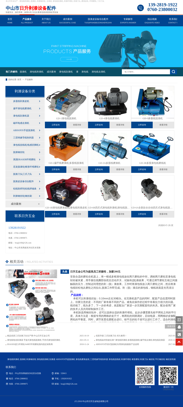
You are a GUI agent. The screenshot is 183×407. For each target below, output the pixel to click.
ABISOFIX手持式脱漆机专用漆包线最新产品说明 (117, 344)
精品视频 (152, 21)
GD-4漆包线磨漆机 (109, 118)
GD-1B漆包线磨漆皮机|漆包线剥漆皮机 (66, 207)
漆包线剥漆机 (36, 71)
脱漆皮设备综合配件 (98, 21)
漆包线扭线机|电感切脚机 (26, 145)
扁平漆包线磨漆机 (22, 108)
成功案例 (67, 21)
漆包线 (84, 71)
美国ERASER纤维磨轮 (24, 159)
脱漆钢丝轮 (19, 152)
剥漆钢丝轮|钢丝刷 (22, 196)
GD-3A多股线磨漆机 (109, 163)
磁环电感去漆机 (21, 123)
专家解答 (128, 21)
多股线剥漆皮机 (21, 101)
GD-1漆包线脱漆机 (66, 118)
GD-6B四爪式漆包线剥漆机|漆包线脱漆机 (109, 207)
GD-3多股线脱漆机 (153, 118)
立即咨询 (56, 125)
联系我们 (173, 21)
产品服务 (27, 21)
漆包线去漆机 (98, 71)
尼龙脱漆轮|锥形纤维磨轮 (26, 167)
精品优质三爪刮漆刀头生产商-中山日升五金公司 (28, 336)
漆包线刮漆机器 (21, 116)
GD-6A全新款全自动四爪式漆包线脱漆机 (152, 207)
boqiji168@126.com (23, 243)
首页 (9, 21)
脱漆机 (23, 71)
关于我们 (46, 21)
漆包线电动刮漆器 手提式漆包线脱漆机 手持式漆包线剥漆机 (33, 340)
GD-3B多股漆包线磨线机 (152, 163)
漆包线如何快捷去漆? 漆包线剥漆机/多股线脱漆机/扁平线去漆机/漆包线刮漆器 (130, 340)
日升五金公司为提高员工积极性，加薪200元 (95, 271)
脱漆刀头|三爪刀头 (22, 174)
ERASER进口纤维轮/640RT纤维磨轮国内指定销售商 (30, 344)
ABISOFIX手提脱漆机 (24, 130)
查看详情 (77, 125)
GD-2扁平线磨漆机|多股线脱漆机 (66, 163)
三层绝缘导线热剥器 (23, 137)
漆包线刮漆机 (66, 71)
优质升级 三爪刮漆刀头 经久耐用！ (111, 336)
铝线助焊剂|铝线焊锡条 (24, 188)
